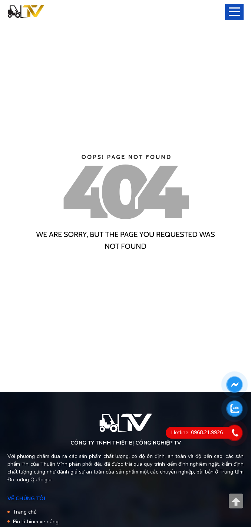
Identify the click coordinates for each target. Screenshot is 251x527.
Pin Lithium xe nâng (36, 521)
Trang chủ (25, 511)
